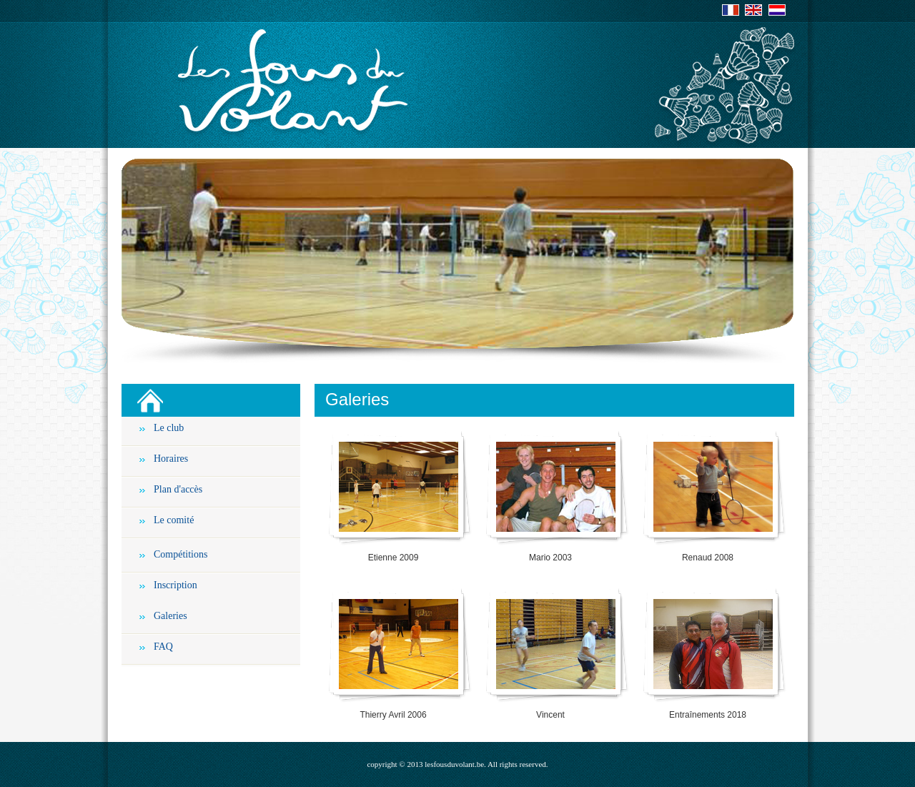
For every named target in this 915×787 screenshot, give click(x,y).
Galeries (170, 615)
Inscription (175, 585)
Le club (169, 427)
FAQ (163, 646)
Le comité (174, 520)
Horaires (171, 458)
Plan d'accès (178, 489)
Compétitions (180, 554)
